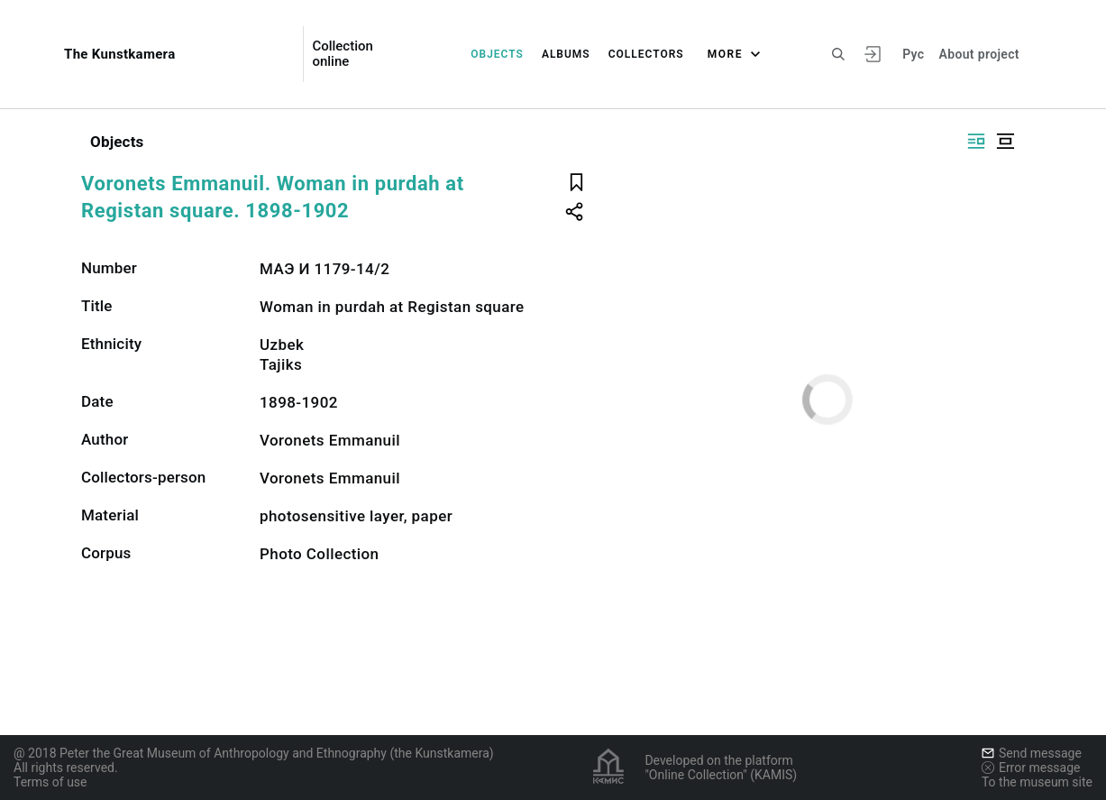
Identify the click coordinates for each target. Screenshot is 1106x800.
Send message (1032, 753)
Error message (1031, 767)
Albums (566, 54)
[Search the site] (838, 54)
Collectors (646, 54)
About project (978, 54)
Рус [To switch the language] (913, 54)
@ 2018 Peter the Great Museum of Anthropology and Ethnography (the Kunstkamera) (254, 753)
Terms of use (50, 782)
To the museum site (1037, 782)
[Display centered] (1005, 141)
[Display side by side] (976, 141)
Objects (497, 54)
